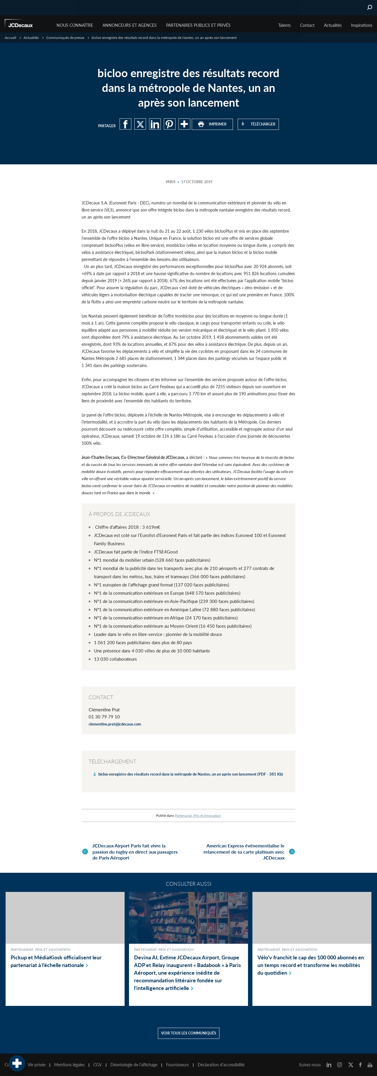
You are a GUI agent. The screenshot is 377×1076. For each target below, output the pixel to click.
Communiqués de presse (65, 37)
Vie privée (36, 1063)
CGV (97, 1063)
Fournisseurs (177, 1063)
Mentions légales (69, 1063)
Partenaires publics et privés (198, 25)
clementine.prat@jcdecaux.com (115, 724)
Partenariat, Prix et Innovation (198, 815)
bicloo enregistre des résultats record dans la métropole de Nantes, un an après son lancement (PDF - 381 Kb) (190, 774)
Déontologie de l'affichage (133, 1063)
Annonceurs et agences (129, 25)
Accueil (10, 37)
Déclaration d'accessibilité (221, 1063)
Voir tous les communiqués (188, 1032)
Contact (307, 25)
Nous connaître (75, 25)
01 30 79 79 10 (104, 716)
